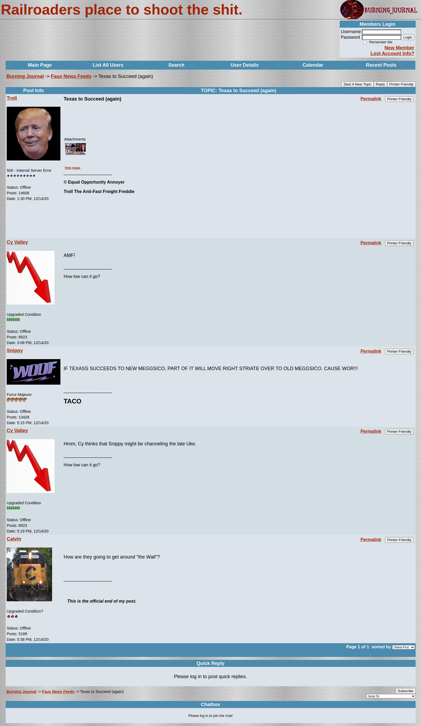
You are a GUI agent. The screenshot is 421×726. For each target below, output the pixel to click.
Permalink (371, 98)
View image (73, 167)
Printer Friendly (401, 84)
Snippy (15, 350)
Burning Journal (25, 76)
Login (407, 37)
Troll (12, 98)
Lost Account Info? (392, 53)
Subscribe (405, 691)
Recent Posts (381, 65)
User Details (245, 65)
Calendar (313, 65)
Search (176, 65)
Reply (380, 84)
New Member (399, 48)
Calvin (14, 539)
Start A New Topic (357, 84)
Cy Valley (17, 242)
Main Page (40, 65)
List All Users (108, 65)
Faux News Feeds (71, 76)
